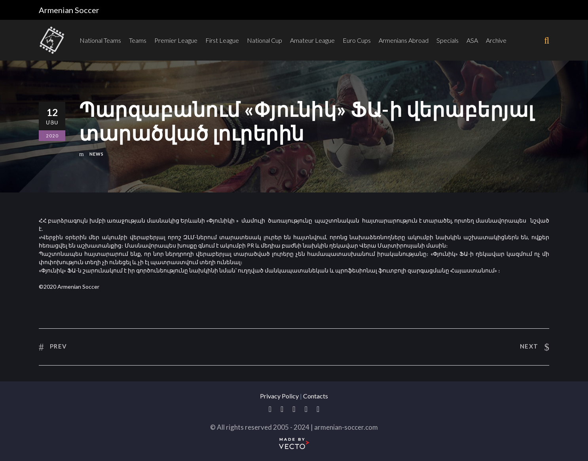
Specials (447, 40)
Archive (496, 40)
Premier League (175, 40)
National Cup (264, 40)
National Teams (100, 40)
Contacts (315, 396)
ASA (472, 40)
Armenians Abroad (404, 40)
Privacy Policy (279, 396)
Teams (137, 40)
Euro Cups (357, 40)
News (96, 153)
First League (222, 40)
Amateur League (312, 40)
